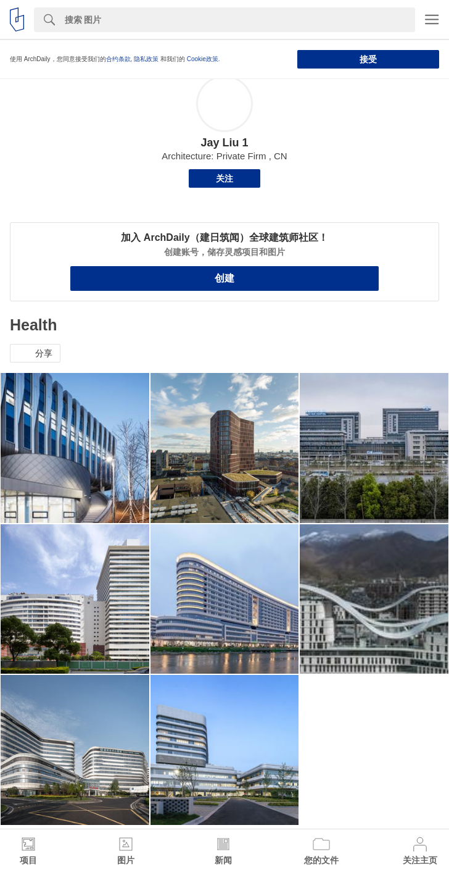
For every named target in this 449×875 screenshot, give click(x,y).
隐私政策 (146, 59)
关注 (224, 178)
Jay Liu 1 (224, 142)
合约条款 (118, 59)
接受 (368, 59)
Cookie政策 (202, 59)
